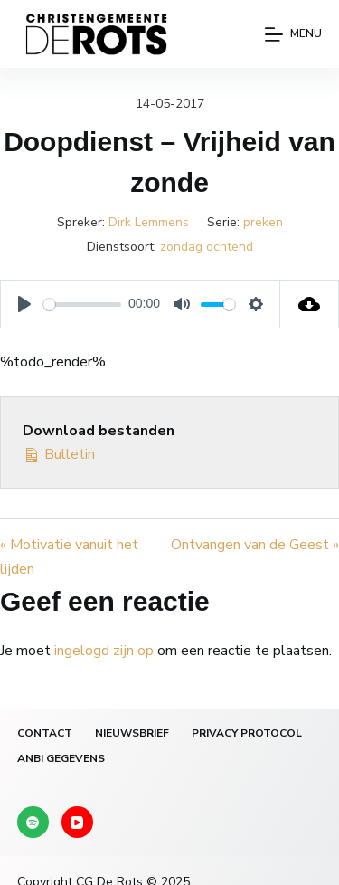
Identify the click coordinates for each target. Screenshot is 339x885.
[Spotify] (33, 822)
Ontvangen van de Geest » (255, 545)
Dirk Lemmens (148, 222)
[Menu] (293, 34)
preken (263, 222)
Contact (44, 733)
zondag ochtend (206, 246)
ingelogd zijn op (104, 651)
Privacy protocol (247, 733)
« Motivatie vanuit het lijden (69, 556)
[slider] (82, 304)
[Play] (24, 304)
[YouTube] (77, 822)
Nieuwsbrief (132, 733)
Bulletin (59, 453)
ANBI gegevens (61, 759)
